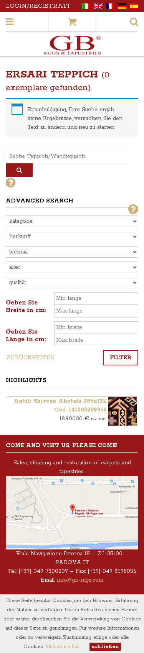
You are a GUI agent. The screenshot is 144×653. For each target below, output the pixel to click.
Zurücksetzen (31, 357)
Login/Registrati (38, 6)
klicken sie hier (63, 646)
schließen (105, 646)
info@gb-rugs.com (80, 580)
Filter (120, 357)
